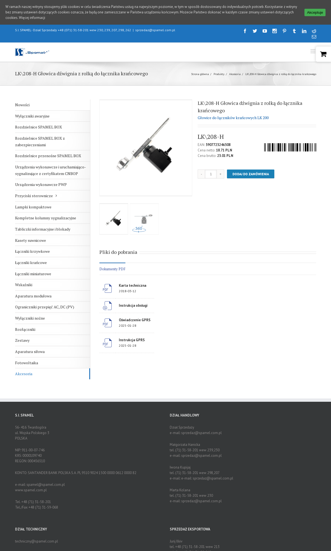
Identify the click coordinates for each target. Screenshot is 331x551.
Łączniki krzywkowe (32, 251)
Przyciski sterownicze (34, 195)
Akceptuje (315, 12)
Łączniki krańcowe (31, 262)
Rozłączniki (25, 329)
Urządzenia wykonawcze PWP (41, 184)
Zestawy (22, 340)
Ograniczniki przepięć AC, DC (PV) (44, 306)
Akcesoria (235, 74)
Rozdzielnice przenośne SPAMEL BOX (48, 155)
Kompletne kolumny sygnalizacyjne (45, 217)
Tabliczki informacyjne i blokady (42, 229)
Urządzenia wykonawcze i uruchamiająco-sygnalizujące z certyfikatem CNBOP (50, 170)
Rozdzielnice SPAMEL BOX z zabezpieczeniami (40, 141)
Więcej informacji (32, 17)
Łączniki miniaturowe (33, 273)
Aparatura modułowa (33, 296)
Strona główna (200, 74)
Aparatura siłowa (30, 351)
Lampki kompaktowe (33, 207)
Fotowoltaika (26, 362)
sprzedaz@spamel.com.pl (155, 30)
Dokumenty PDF (112, 268)
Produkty (219, 74)
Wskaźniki (23, 284)
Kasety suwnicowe (30, 240)
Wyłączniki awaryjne (32, 116)
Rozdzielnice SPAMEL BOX (38, 127)
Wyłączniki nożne (30, 318)
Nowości (22, 104)
